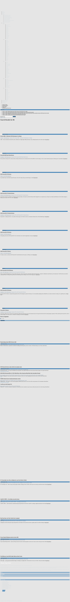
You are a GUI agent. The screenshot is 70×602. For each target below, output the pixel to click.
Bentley (7, 28)
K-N (5, 61)
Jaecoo (7, 58)
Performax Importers (9, 80)
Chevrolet (7, 35)
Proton (7, 83)
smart (7, 91)
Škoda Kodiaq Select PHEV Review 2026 (8, 342)
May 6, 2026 (2, 520)
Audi (7, 27)
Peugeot (7, 81)
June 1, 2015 (2, 272)
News (3, 13)
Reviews (3, 12)
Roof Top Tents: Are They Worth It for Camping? (10, 518)
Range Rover (8, 85)
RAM (7, 84)
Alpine (7, 25)
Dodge (7, 38)
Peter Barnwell (8, 234)
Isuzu (7, 56)
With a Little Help (3, 577)
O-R (5, 78)
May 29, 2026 (2, 369)
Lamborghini (8, 64)
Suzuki (7, 94)
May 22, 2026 (2, 380)
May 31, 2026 (2, 344)
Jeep (7, 60)
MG (6, 74)
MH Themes (20, 600)
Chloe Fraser (7, 272)
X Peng (7, 98)
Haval (7, 50)
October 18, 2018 (3, 195)
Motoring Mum (4, 101)
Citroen (7, 36)
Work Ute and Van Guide (8, 17)
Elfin (7, 40)
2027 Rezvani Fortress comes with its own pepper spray (11, 366)
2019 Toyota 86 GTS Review (5, 174)
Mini (7, 75)
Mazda (7, 71)
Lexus (7, 66)
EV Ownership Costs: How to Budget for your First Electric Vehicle (13, 480)
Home (3, 11)
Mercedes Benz (8, 73)
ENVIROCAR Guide (7, 16)
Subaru (7, 93)
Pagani (7, 79)
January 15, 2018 (3, 253)
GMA (7, 47)
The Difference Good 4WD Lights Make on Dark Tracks (11, 556)
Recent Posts (2, 320)
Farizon (7, 41)
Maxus (7, 70)
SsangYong (8, 92)
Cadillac (7, 33)
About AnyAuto (4, 104)
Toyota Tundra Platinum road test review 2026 (9, 537)
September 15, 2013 (3, 292)
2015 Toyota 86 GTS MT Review (6, 270)
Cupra (7, 37)
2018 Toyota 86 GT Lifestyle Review (7, 193)
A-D (5, 23)
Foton (7, 44)
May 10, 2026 (2, 501)
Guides (3, 14)
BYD (7, 32)
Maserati (7, 69)
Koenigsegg (8, 63)
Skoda (7, 90)
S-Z (4, 88)
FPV (7, 45)
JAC (7, 57)
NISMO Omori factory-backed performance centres (10, 378)
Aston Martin (8, 26)
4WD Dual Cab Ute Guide (6, 587)
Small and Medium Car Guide (9, 20)
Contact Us (4, 107)
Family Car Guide (7, 18)
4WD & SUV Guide (7, 15)
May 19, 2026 (2, 482)
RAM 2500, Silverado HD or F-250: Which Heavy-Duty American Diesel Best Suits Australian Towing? (20, 373)
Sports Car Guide (7, 22)
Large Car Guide (6, 19)
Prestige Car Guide (7, 21)
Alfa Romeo (8, 24)
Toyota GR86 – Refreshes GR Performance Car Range (10, 136)
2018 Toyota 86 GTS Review (5, 232)
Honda (7, 51)
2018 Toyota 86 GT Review (5, 251)
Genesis (7, 46)
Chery (7, 34)
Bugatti (7, 31)
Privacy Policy (4, 106)
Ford (7, 43)
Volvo (7, 97)
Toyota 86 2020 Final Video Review (7, 155)
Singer (7, 89)
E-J (4, 39)
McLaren (7, 72)
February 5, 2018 (3, 234)
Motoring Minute (5, 100)
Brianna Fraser (8, 195)
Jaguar (7, 59)
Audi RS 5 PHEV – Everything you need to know (9, 499)
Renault (7, 86)
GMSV (7, 48)
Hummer (7, 53)
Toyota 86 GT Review (4, 310)
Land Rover (8, 65)
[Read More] (47, 139)
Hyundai (7, 54)
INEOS (7, 55)
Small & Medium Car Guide (6, 585)
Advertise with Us (5, 105)
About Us (1, 572)
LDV (7, 67)
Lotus (7, 68)
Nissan (7, 77)
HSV (7, 52)
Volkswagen (8, 96)
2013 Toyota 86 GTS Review (5, 290)
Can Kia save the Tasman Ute (6, 384)
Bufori (7, 30)
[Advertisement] (18, 8)
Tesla (7, 95)
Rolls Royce (8, 87)
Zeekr (7, 99)
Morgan (7, 76)
